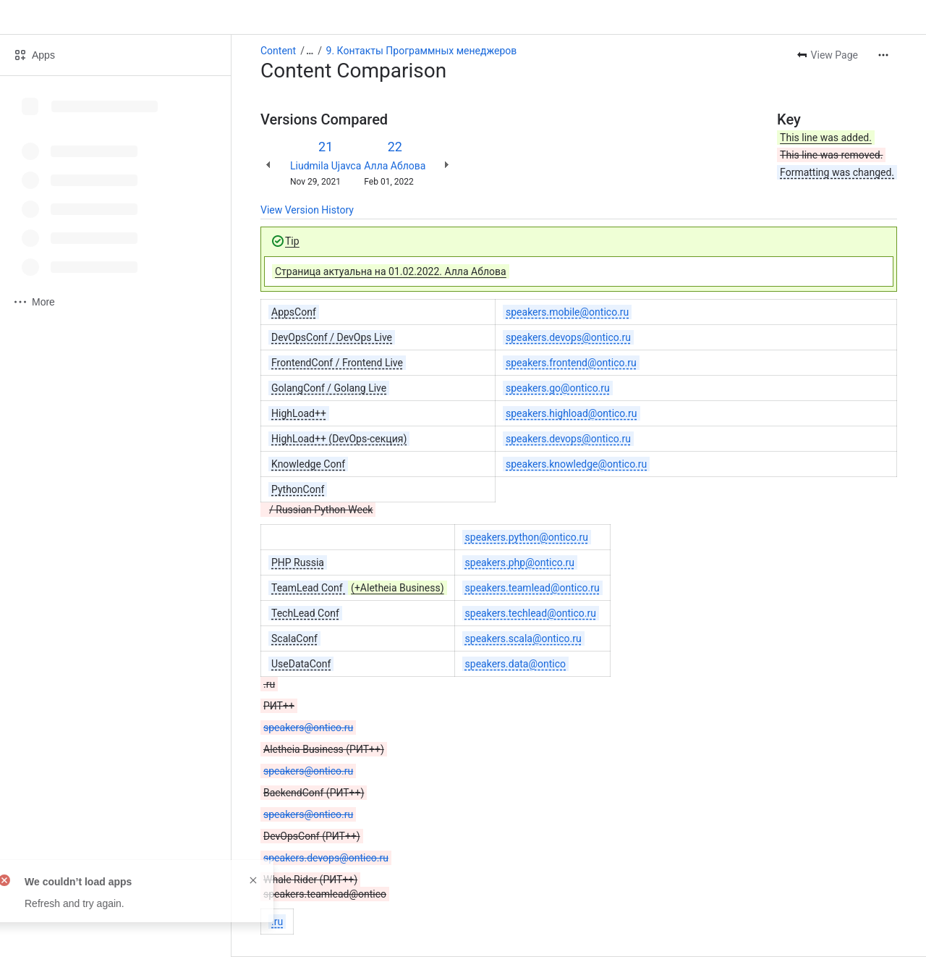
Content (278, 50)
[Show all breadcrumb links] (309, 50)
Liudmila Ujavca (325, 166)
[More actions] (883, 55)
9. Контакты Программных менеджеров (421, 50)
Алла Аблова (394, 166)
